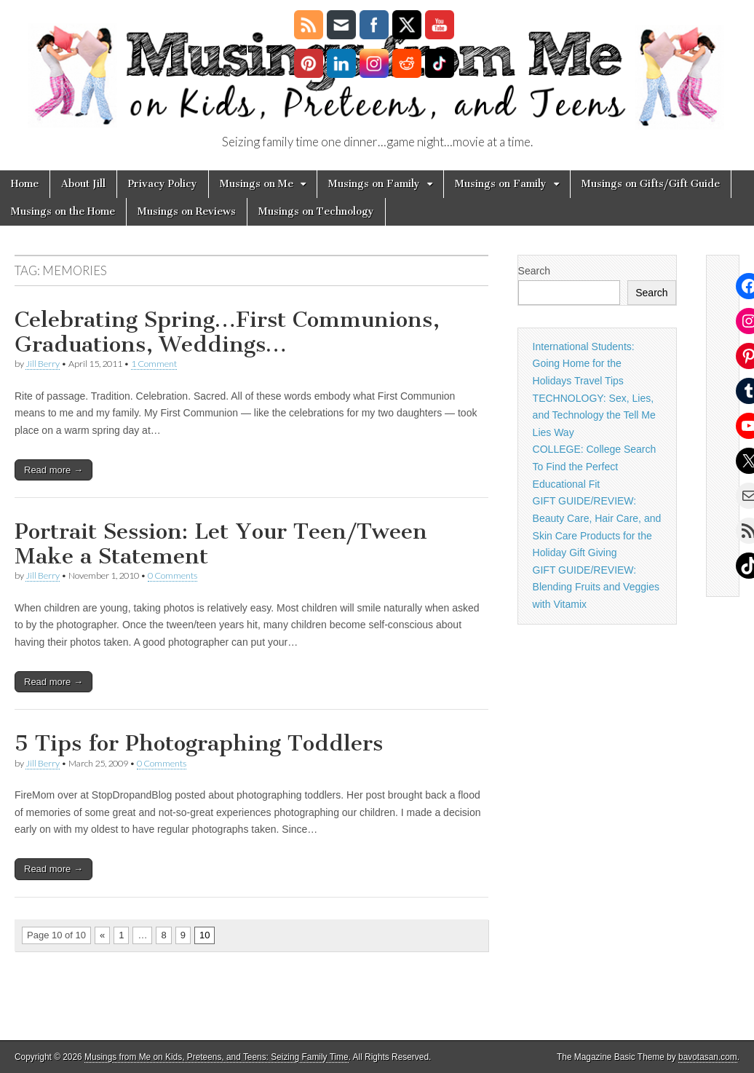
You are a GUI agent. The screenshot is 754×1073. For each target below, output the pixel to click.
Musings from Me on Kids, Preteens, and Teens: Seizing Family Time (216, 1057)
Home (25, 184)
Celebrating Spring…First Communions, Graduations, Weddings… (227, 331)
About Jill (83, 184)
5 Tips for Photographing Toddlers (199, 743)
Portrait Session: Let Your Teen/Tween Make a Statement (221, 543)
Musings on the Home (63, 211)
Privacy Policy (162, 184)
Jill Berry (42, 363)
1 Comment (154, 363)
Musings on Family (374, 184)
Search (534, 271)
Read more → (53, 469)
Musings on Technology (316, 211)
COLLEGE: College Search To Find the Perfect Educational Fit (594, 466)
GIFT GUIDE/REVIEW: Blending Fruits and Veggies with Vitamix (596, 587)
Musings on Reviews (187, 211)
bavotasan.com (707, 1057)
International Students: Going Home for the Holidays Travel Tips (584, 364)
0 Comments (172, 575)
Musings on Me (256, 184)
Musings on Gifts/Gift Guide (651, 184)
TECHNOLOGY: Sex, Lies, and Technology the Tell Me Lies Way (594, 415)
